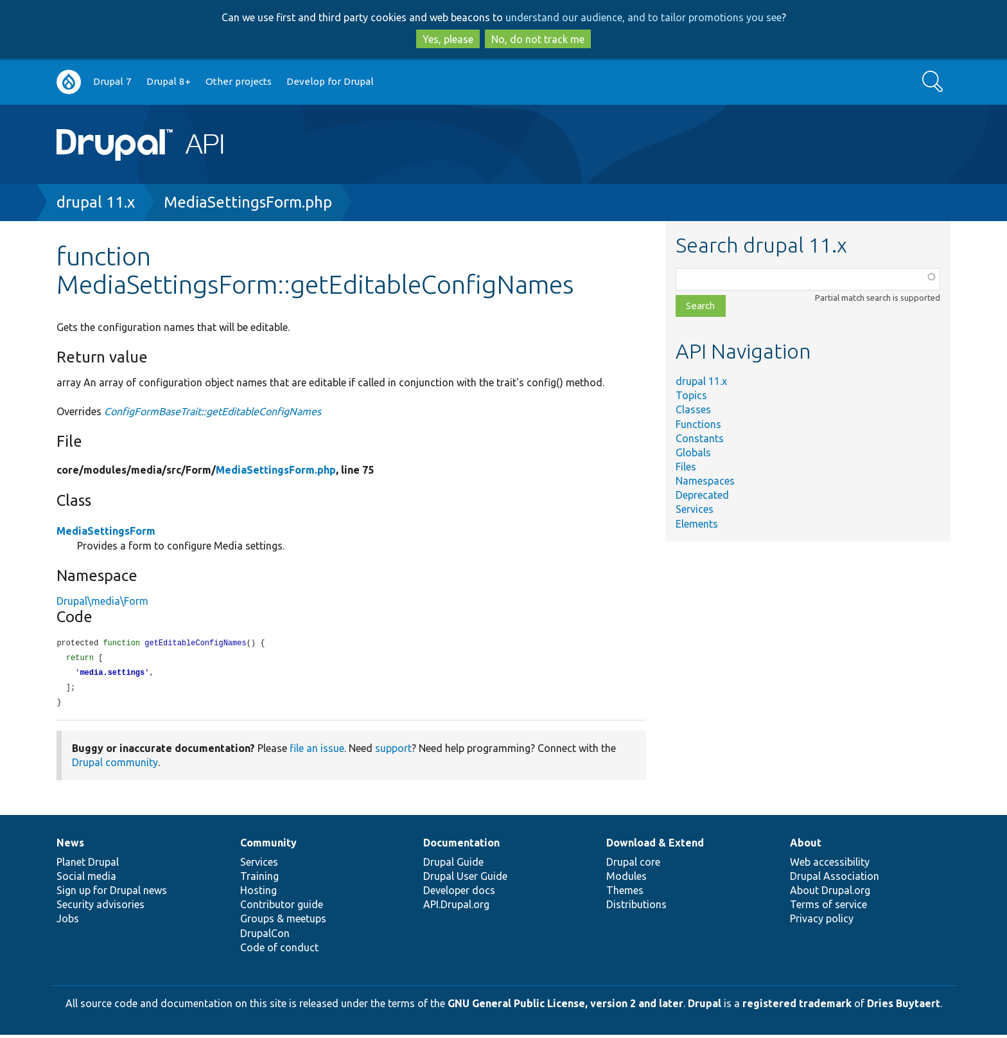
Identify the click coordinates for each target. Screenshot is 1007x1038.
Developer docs (459, 893)
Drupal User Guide (465, 879)
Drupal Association (834, 879)
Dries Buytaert (903, 1006)
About (805, 846)
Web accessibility (830, 865)
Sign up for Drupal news (112, 893)
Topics (691, 395)
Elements (697, 524)
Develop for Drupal (330, 81)
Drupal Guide (453, 865)
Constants (700, 438)
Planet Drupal (88, 865)
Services (695, 509)
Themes (625, 893)
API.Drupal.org (456, 907)
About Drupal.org (830, 893)
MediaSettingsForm (106, 531)
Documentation (461, 846)
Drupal (704, 1006)
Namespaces (705, 481)
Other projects (239, 81)
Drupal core (633, 865)
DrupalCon (265, 936)
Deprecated (702, 495)
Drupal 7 (112, 81)
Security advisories (100, 907)
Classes (693, 409)
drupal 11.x (96, 202)
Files (686, 466)
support (393, 751)
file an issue (317, 751)
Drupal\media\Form (102, 601)
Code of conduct (279, 950)
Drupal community (115, 765)
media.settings (112, 674)
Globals (693, 452)
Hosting (258, 893)
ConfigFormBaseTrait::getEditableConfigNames (212, 411)
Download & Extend (655, 846)
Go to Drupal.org (69, 82)
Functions (698, 424)
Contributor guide (281, 907)
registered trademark (797, 1006)
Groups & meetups (283, 921)
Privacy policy (822, 921)
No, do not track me (537, 39)
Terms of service (828, 907)
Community (268, 846)
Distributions (636, 907)
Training (259, 879)
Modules (626, 879)
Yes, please (448, 39)
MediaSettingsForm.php (248, 202)
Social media (86, 879)
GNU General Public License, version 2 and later (565, 1006)
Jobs (68, 921)
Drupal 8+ (168, 81)
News (70, 846)
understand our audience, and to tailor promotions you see (643, 17)
